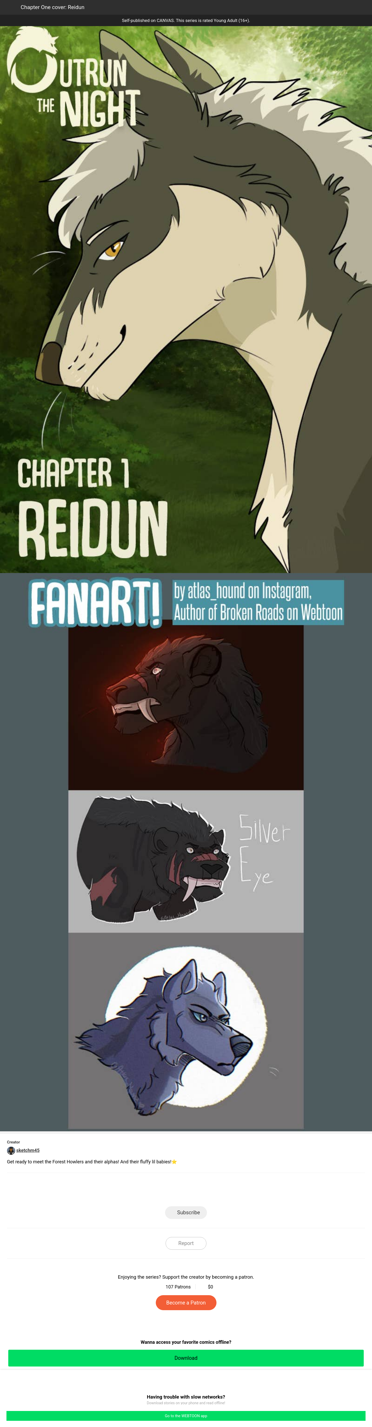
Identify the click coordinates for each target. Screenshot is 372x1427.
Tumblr (209, 1191)
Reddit (232, 1191)
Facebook (163, 1191)
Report (185, 1243)
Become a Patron (186, 1303)
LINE (139, 1191)
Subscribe (188, 1212)
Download (185, 1358)
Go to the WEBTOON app (186, 1416)
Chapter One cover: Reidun (52, 7)
